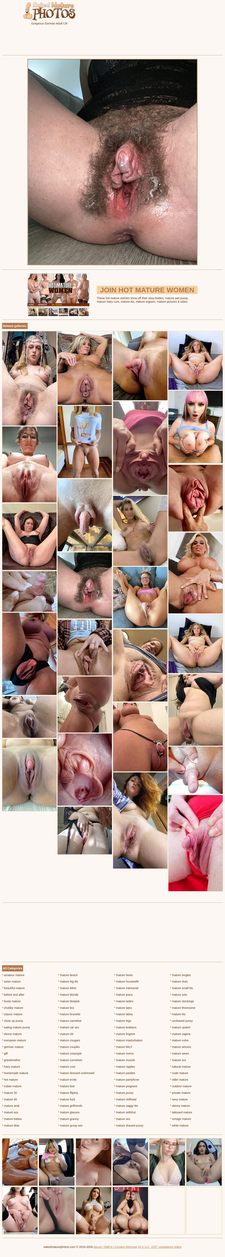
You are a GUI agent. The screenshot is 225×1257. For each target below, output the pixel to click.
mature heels (123, 975)
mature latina (123, 1014)
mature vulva (179, 1040)
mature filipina (68, 1092)
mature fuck (66, 1099)
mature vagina (180, 1034)
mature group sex (70, 1125)
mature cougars (69, 1040)
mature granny (68, 1119)
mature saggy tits (126, 1105)
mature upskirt (180, 1027)
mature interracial (126, 988)
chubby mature (12, 1007)
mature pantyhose (126, 1079)
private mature (180, 1092)
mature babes (12, 1119)
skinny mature (180, 1105)
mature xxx (178, 1060)
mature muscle (124, 1060)
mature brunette (69, 1014)
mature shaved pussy (128, 1125)
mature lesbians (125, 1027)
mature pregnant (125, 1086)
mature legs (122, 1020)
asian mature (11, 981)
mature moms (124, 1053)
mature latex (123, 1007)
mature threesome (182, 1007)
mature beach (68, 975)
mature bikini (67, 988)
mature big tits (68, 981)
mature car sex (68, 1027)
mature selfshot (125, 1112)
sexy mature (179, 1099)
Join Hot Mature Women (147, 290)
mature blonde (68, 994)
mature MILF (123, 1047)
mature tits (178, 1014)
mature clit (65, 1034)
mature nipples (124, 1066)
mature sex (122, 1119)
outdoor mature (181, 1086)
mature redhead (125, 1099)
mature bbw (10, 1125)
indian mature (11, 1086)
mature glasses (68, 1112)
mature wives (179, 1053)
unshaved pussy (181, 1020)
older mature (179, 1079)
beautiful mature (13, 988)
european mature (14, 1040)
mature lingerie (124, 1034)
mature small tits (181, 988)
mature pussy (123, 1092)
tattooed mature (181, 1112)
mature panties (124, 1073)
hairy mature (11, 1066)
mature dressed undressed (76, 1073)
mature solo (178, 994)
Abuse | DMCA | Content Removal (115, 1247)
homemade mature (15, 1073)
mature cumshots (70, 1060)
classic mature (12, 1014)
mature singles (180, 975)
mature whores (180, 1047)
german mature (13, 1047)
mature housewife (126, 981)
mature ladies (123, 1001)
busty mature (11, 1001)
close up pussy (12, 1020)
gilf (5, 1053)
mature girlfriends (70, 1105)
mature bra (66, 1007)
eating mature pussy (16, 1027)
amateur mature (13, 975)
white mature (179, 1125)
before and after (13, 994)
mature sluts (179, 981)
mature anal (10, 1105)
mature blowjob (68, 1001)
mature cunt (66, 1066)
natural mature (180, 1066)
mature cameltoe (70, 1020)
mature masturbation (128, 1040)
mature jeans (123, 994)
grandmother (11, 1060)
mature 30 (9, 1092)
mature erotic (67, 1079)
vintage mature (180, 1119)
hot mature (10, 1079)
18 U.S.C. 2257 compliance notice (160, 1247)
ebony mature (12, 1034)
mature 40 (9, 1099)
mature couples (69, 1047)
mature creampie (70, 1053)
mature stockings (182, 1001)
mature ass (10, 1112)
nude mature (179, 1073)
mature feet (66, 1086)
